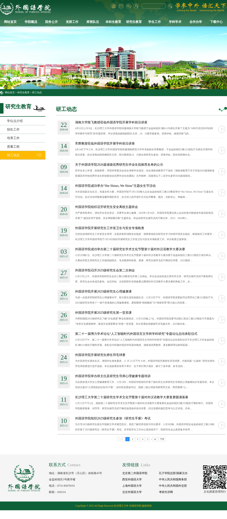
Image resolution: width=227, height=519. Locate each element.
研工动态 (37, 92)
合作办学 (195, 22)
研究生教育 (134, 22)
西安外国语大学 (132, 479)
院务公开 (51, 22)
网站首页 (10, 22)
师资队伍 (92, 22)
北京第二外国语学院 (134, 473)
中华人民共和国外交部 (173, 485)
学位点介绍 (15, 121)
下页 (162, 439)
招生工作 (13, 129)
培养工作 (13, 138)
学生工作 (154, 22)
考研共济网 (166, 492)
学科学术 (175, 22)
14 (155, 439)
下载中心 (216, 22)
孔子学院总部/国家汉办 (173, 473)
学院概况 (31, 22)
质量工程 (13, 146)
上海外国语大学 (132, 485)
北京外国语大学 (132, 492)
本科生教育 (113, 22)
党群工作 (72, 22)
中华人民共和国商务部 (173, 479)
